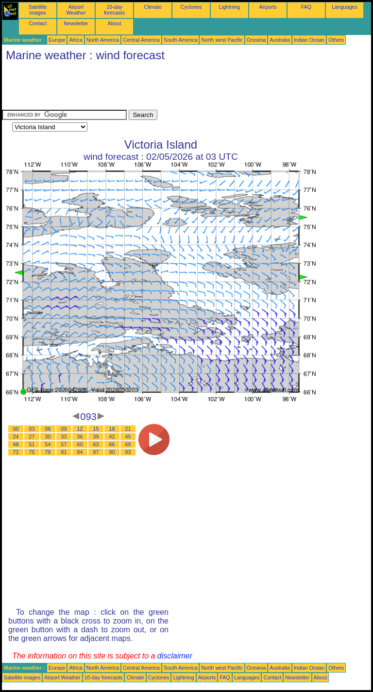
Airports (268, 7)
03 (32, 429)
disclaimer (174, 656)
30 (48, 436)
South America (180, 40)
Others (336, 40)
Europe (57, 40)
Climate (152, 7)
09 (64, 429)
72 (16, 452)
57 (64, 444)
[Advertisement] (179, 88)
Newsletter (76, 23)
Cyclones (191, 7)
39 (96, 436)
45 (128, 436)
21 (128, 429)
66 (112, 444)
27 (32, 436)
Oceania (256, 40)
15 (96, 429)
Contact (38, 23)
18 (112, 429)
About (114, 23)
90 (112, 452)
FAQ (306, 7)
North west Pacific (221, 40)
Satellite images (38, 10)
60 (80, 444)
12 (80, 429)
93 (128, 452)
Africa (75, 40)
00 (16, 429)
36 (80, 436)
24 (16, 436)
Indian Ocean (309, 40)
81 (64, 452)
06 (48, 429)
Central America (141, 40)
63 (96, 444)
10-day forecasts (114, 10)
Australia (279, 40)
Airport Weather (75, 10)
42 (112, 436)
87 (96, 452)
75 (32, 452)
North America (102, 40)
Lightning (229, 7)
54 (48, 444)
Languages (344, 7)
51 (32, 444)
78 (48, 452)
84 (80, 452)
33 (64, 436)
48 (16, 444)
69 (128, 444)
